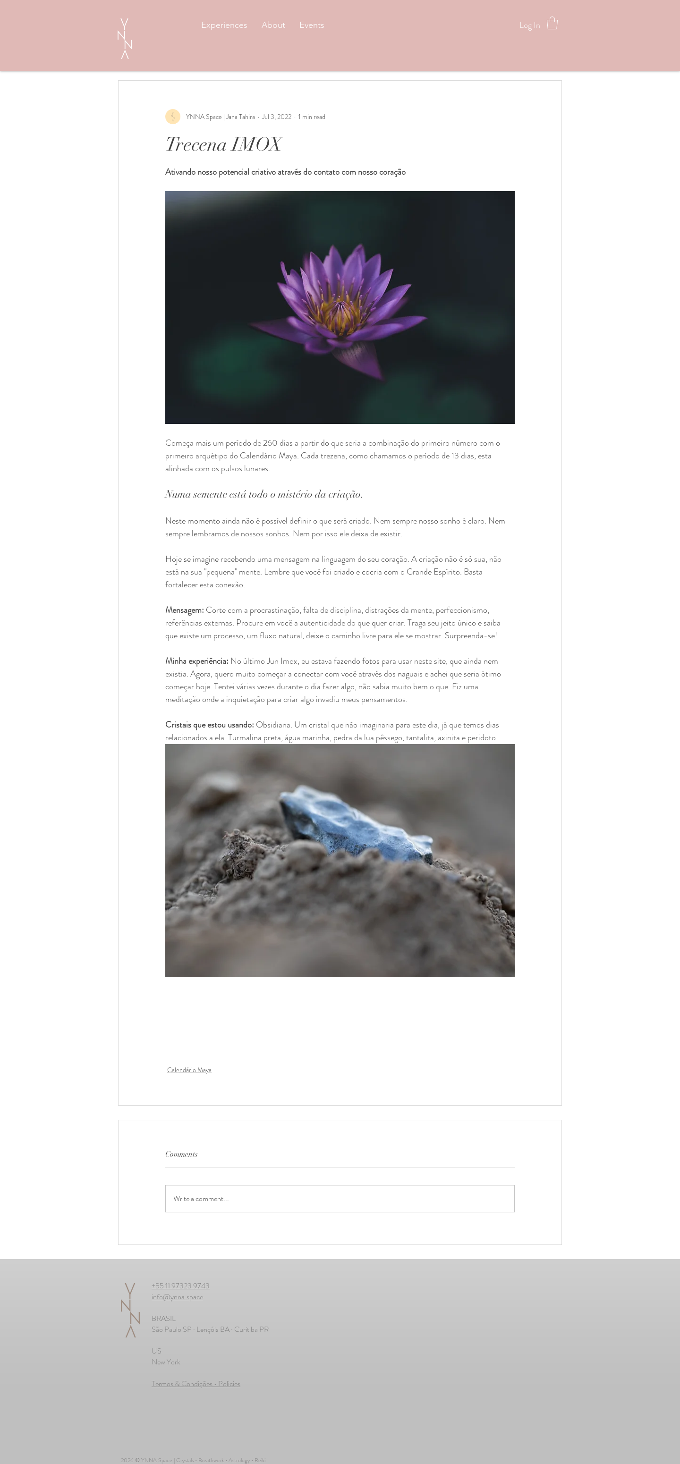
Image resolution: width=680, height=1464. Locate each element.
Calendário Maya (189, 1070)
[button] (552, 23)
